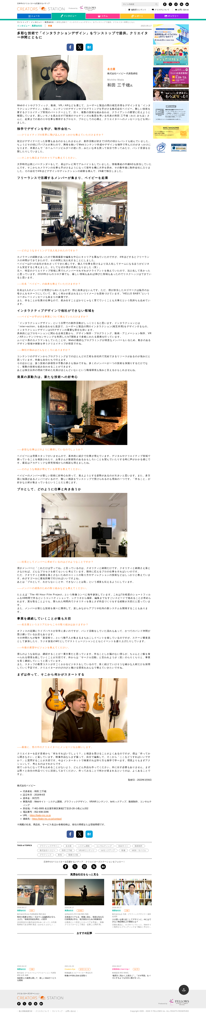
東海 (60, 855)
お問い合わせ (182, 10)
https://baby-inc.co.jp (40, 815)
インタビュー (36, 22)
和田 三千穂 (67, 850)
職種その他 (73, 855)
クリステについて (160, 10)
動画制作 (138, 846)
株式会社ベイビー (47, 850)
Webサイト (123, 846)
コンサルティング (104, 846)
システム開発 (84, 846)
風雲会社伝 (49, 22)
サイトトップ (22, 22)
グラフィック (45, 855)
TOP (184, 990)
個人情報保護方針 (25, 1011)
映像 (123, 850)
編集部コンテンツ (137, 10)
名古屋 (69, 846)
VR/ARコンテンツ (86, 850)
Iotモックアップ (108, 850)
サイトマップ (57, 1011)
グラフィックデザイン (49, 846)
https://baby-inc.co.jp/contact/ (47, 819)
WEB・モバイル (139, 850)
